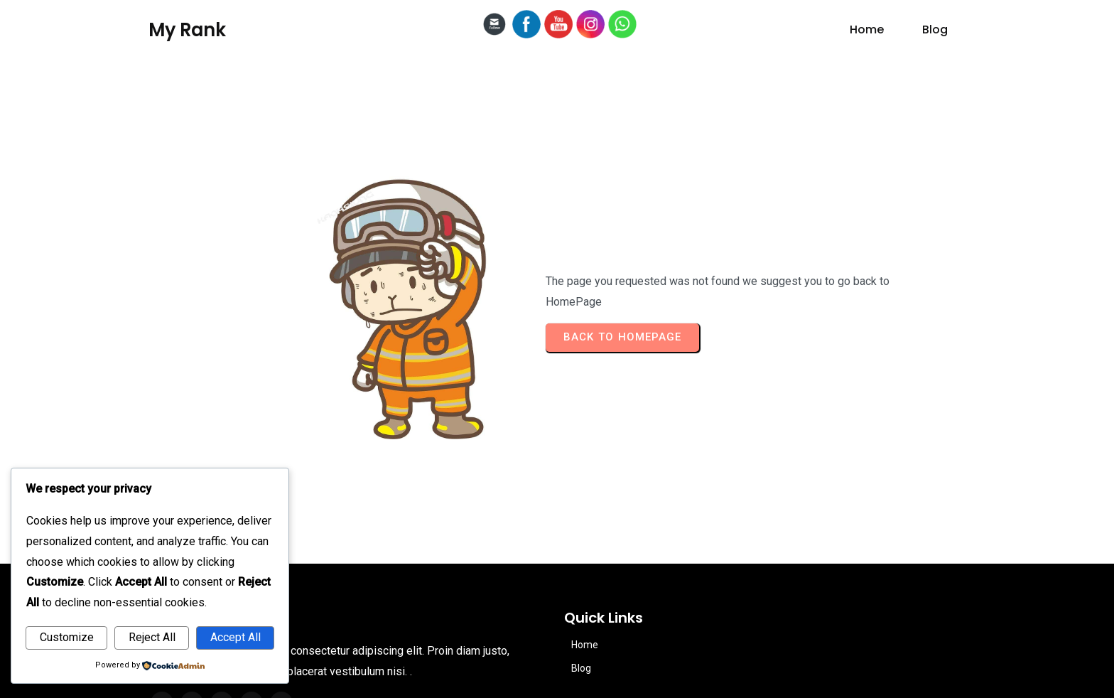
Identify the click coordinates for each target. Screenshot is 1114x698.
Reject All (152, 637)
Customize (67, 637)
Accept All (235, 637)
